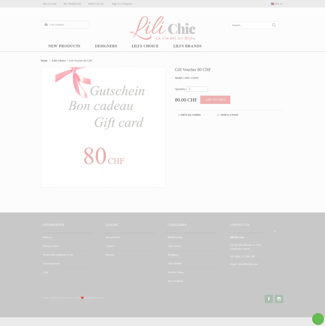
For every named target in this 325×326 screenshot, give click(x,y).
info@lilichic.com (248, 264)
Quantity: (180, 89)
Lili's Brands (175, 263)
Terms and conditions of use (58, 254)
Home (44, 60)
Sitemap (109, 254)
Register (127, 3)
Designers (173, 254)
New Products (175, 280)
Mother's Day (175, 237)
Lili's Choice (59, 60)
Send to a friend (229, 114)
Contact (109, 245)
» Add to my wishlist (189, 114)
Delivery (47, 237)
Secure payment (51, 263)
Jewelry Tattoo (176, 272)
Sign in (116, 3)
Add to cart (215, 99)
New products (113, 237)
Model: (179, 77)
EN (277, 3)
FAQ (45, 272)
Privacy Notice (51, 245)
